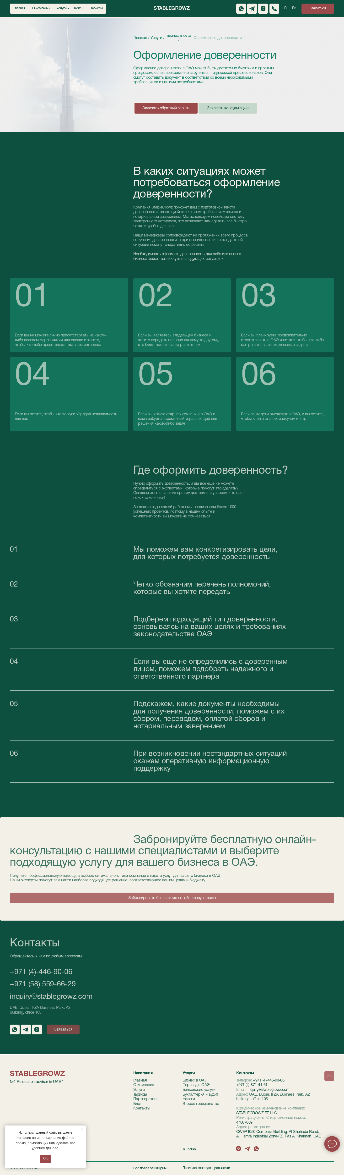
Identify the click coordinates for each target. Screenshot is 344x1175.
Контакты (141, 1108)
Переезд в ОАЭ (196, 1085)
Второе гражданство (201, 1104)
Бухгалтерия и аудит (200, 1094)
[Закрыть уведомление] (82, 1129)
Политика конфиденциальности (206, 1168)
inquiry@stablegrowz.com (51, 997)
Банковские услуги (199, 1090)
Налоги (189, 1099)
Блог (137, 1104)
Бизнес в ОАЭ (195, 1080)
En (294, 8)
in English (189, 1149)
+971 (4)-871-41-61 (252, 1085)
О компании (143, 1085)
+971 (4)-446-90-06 (41, 972)
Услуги (139, 1090)
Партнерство (144, 1099)
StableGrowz (171, 8)
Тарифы (140, 1094)
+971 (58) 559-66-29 (42, 984)
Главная (140, 1080)
